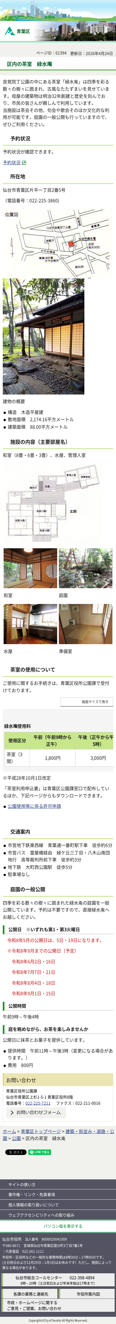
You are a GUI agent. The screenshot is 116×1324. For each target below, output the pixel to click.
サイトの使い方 (22, 1184)
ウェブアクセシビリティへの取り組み (41, 1215)
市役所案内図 (88, 1294)
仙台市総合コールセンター (39, 1277)
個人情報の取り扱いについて (33, 1204)
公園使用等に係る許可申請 (34, 806)
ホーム (9, 1131)
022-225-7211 (38, 1103)
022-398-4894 (82, 1277)
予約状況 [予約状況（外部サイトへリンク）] (12, 162)
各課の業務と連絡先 (30, 1294)
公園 (16, 1138)
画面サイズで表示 (95, 701)
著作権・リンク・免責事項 (31, 1194)
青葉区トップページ (41, 1131)
